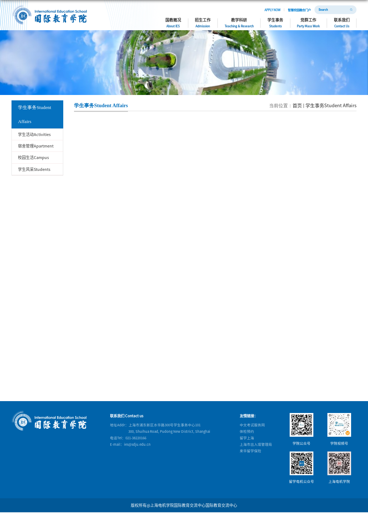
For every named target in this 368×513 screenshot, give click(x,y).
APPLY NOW (272, 10)
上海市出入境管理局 (256, 444)
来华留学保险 (250, 450)
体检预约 (247, 431)
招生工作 (203, 22)
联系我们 (342, 22)
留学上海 (247, 437)
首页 (297, 105)
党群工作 (308, 22)
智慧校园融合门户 (299, 10)
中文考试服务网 (252, 424)
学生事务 (275, 22)
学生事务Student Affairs (330, 105)
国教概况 (173, 22)
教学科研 (239, 22)
